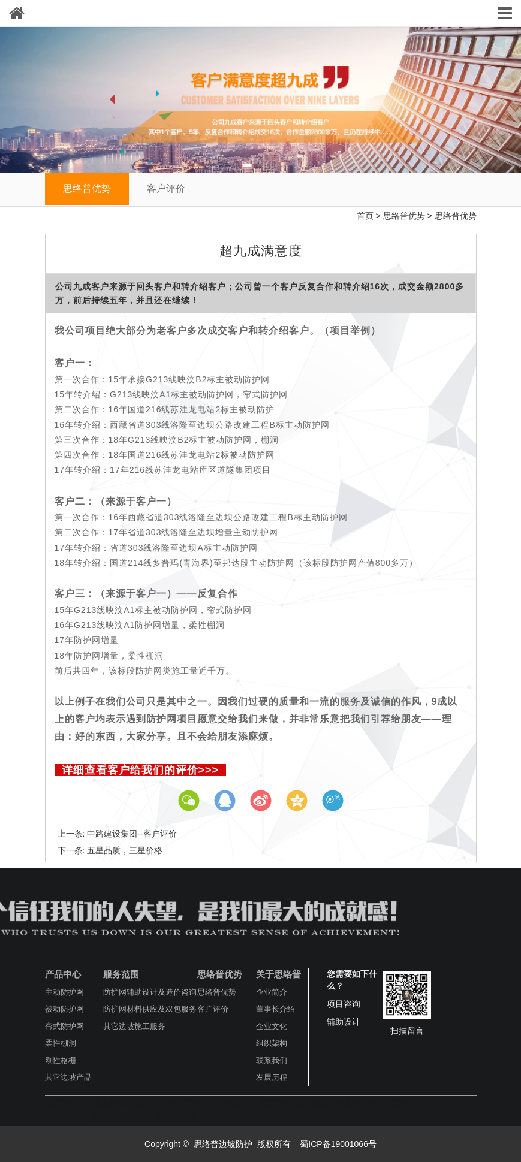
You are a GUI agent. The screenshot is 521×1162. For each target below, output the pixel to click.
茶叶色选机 (178, 1117)
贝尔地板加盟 (230, 1102)
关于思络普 (278, 974)
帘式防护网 (64, 1026)
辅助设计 (343, 1022)
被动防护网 (64, 1008)
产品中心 (63, 974)
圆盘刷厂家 (356, 1102)
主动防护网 (64, 992)
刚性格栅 (60, 1060)
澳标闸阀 (182, 1102)
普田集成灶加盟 (121, 1117)
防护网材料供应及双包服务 (150, 1008)
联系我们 (271, 1060)
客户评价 (166, 188)
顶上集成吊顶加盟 (125, 1102)
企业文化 (271, 1026)
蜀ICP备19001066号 (337, 1144)
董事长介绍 (275, 1008)
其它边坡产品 (68, 1077)
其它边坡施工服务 (134, 1026)
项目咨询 (343, 1004)
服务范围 (121, 974)
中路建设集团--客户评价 (131, 833)
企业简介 (271, 992)
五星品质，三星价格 (124, 850)
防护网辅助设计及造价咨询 (150, 992)
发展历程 (271, 1077)
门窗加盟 (399, 1102)
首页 (365, 216)
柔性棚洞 (60, 1043)
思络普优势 (87, 188)
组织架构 (271, 1043)
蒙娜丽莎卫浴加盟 (295, 1102)
